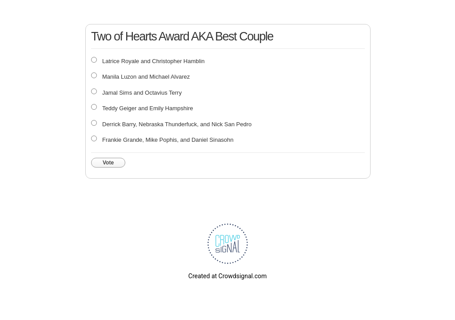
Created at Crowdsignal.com (227, 276)
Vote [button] (108, 163)
